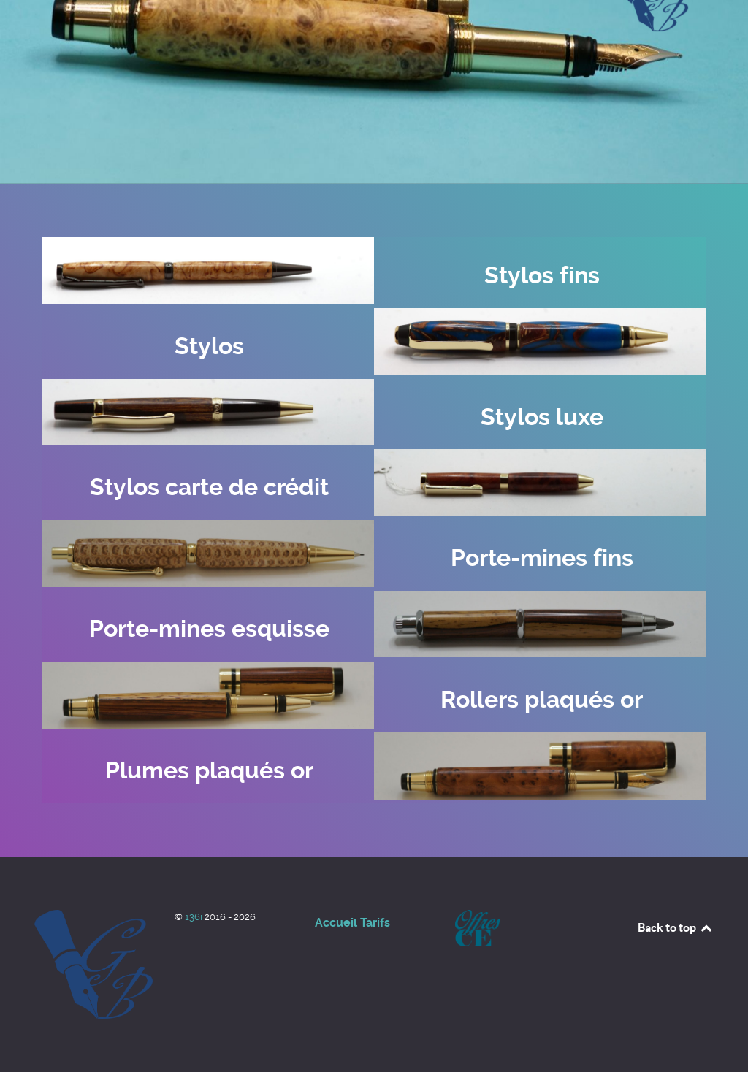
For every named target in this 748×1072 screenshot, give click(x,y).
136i (195, 916)
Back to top (676, 927)
